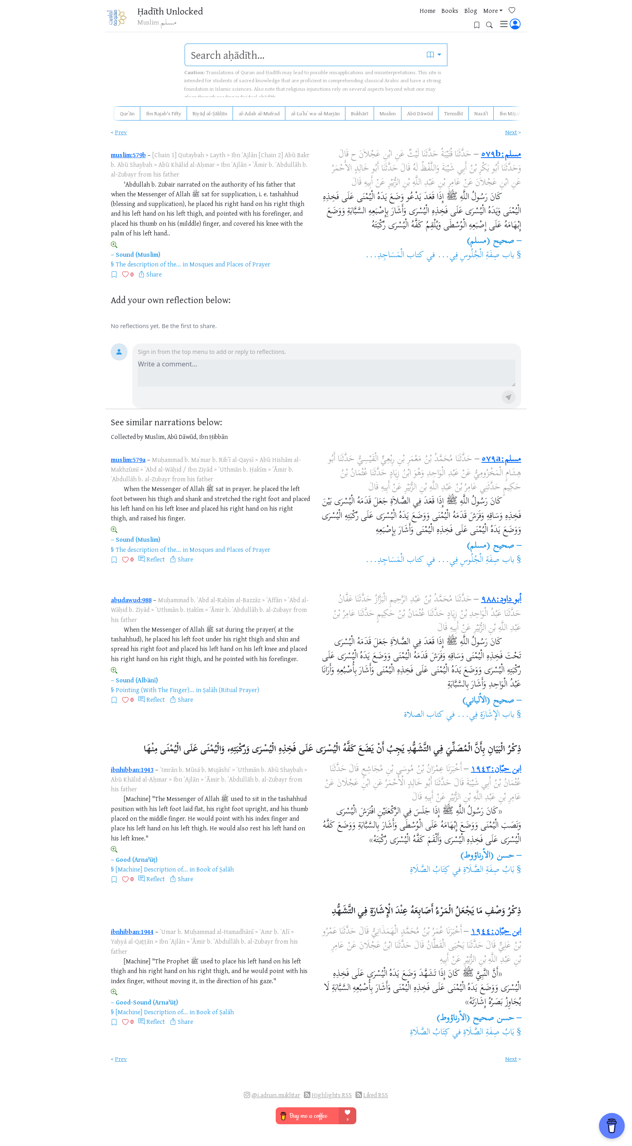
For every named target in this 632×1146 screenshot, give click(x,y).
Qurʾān (127, 113)
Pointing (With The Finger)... (155, 690)
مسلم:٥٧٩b (501, 155)
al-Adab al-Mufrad (259, 113)
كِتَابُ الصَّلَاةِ (430, 870)
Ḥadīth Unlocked (175, 11)
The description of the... (148, 264)
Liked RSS (375, 1095)
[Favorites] (467, 19)
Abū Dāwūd (420, 113)
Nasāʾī (481, 113)
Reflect (155, 559)
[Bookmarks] (480, 19)
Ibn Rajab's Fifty (163, 113)
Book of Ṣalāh (215, 869)
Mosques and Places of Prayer (229, 264)
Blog (423, 20)
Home (380, 20)
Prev (121, 132)
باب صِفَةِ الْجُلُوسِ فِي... (475, 256)
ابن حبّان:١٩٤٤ (496, 932)
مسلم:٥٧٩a (501, 459)
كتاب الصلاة (424, 715)
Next (511, 132)
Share (154, 274)
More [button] (443, 20)
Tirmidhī (453, 113)
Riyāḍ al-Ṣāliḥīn (210, 113)
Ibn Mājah (510, 113)
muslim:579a (128, 459)
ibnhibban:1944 (132, 931)
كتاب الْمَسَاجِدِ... (394, 256)
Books (402, 20)
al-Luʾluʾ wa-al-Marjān (315, 113)
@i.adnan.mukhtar (276, 1095)
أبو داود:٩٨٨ (501, 600)
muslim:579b (128, 155)
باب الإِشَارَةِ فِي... (485, 715)
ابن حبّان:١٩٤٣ (496, 769)
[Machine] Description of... (152, 869)
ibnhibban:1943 (132, 769)
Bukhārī (359, 113)
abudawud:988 (131, 600)
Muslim (388, 113)
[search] (303, 55)
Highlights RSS (332, 1095)
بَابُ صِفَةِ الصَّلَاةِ (488, 870)
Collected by (127, 436)
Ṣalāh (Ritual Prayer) (231, 690)
